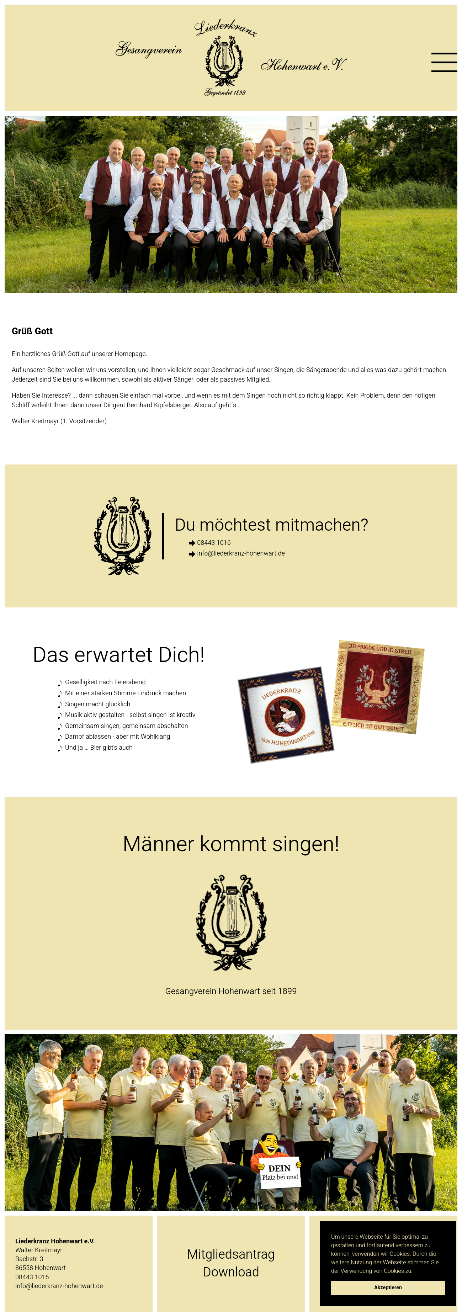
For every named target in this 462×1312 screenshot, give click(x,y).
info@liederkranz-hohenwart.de (241, 553)
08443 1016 (214, 543)
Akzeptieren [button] (388, 1287)
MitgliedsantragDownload (231, 1263)
